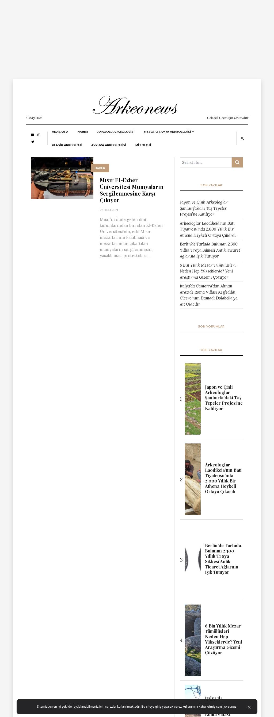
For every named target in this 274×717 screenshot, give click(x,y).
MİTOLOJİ (143, 145)
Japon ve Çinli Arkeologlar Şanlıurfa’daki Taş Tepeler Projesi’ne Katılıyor (203, 208)
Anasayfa (60, 132)
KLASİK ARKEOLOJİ (67, 145)
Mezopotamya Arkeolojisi (167, 132)
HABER (83, 132)
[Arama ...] (206, 162)
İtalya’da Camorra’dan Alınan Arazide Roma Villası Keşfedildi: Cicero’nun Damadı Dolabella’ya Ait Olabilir (209, 295)
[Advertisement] (137, 37)
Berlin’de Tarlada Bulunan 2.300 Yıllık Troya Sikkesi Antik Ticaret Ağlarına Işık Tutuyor (210, 250)
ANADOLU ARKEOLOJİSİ (116, 132)
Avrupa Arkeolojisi (108, 145)
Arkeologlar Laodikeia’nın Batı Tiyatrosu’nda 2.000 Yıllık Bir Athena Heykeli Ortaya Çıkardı (208, 229)
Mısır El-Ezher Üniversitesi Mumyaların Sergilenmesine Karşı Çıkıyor (131, 190)
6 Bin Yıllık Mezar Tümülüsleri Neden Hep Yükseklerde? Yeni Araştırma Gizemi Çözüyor (208, 271)
